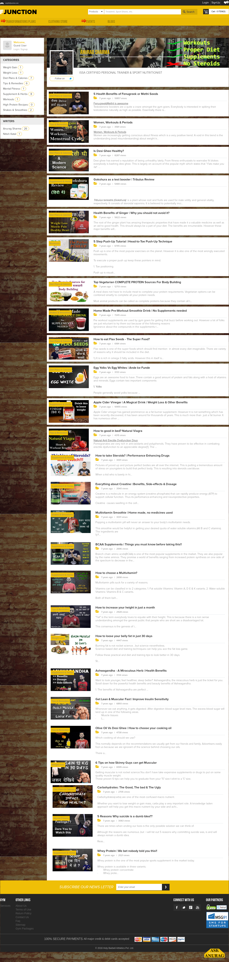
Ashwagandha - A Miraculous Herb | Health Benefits (135, 670)
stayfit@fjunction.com (17, 2)
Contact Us (22, 917)
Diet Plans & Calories (18, 78)
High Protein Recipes (19, 105)
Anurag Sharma (16, 129)
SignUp (215, 2)
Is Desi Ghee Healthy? (110, 151)
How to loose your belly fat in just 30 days (127, 636)
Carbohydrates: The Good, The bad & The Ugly (132, 787)
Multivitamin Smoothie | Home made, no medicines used (138, 512)
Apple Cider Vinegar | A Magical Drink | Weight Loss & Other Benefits (146, 402)
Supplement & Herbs (18, 94)
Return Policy (23, 913)
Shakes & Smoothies (18, 110)
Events (87, 21)
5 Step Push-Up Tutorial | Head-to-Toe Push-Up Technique (137, 241)
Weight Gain (13, 67)
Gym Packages (25, 928)
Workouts (11, 99)
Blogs (111, 21)
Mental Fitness (14, 89)
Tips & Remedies (16, 83)
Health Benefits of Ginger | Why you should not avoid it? (136, 213)
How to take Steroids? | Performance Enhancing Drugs (136, 455)
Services (5, 905)
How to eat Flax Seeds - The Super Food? (125, 339)
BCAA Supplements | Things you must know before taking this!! (143, 544)
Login (205, 2)
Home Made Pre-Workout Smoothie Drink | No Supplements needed (145, 310)
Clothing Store (57, 21)
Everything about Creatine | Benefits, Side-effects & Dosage (140, 484)
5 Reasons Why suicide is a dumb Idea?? (128, 816)
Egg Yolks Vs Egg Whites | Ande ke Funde (125, 367)
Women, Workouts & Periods (115, 122)
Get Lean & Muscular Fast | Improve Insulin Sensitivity (136, 699)
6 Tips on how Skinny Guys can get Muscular (129, 762)
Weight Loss (13, 73)
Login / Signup (21, 49)
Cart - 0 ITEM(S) (218, 11)
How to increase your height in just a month (128, 607)
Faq (18, 920)
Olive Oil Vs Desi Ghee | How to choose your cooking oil (138, 728)
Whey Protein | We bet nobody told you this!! (130, 851)
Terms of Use (23, 909)
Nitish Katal (12, 134)
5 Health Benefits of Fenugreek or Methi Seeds (130, 94)
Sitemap (20, 924)
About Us (21, 905)
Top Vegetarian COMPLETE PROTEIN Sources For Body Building (142, 282)
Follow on (60, 78)
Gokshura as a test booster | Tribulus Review (127, 179)
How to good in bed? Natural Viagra (121, 431)
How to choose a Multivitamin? (118, 573)
